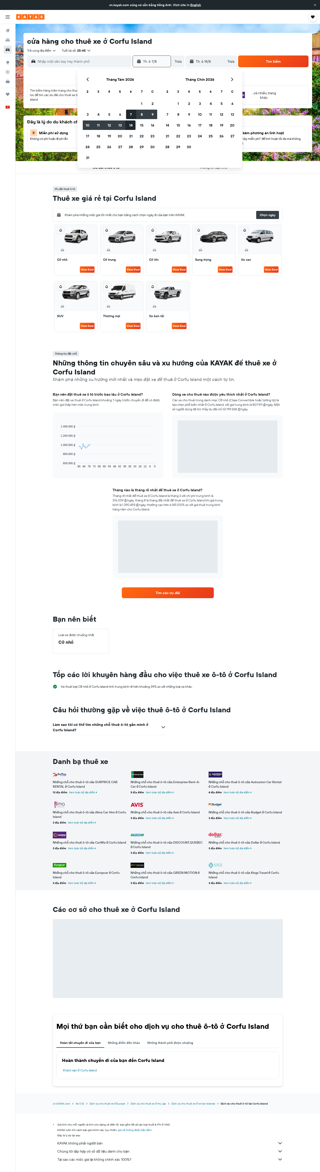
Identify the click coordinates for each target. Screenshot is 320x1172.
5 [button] (109, 114)
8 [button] (142, 114)
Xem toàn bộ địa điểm (82, 792)
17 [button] (87, 136)
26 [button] (109, 147)
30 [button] (152, 147)
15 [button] (141, 125)
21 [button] (131, 136)
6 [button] (120, 114)
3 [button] (88, 114)
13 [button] (120, 125)
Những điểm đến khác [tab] (124, 1043)
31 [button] (87, 157)
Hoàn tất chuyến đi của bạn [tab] (80, 1043)
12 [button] (109, 125)
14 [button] (131, 125)
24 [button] (87, 147)
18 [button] (98, 136)
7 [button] (131, 114)
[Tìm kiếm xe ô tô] (8, 49)
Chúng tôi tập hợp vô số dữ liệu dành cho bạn (170, 1151)
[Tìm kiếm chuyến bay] (8, 30)
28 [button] (131, 147)
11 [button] (98, 125)
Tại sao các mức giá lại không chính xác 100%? (170, 1159)
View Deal (87, 269)
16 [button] (152, 125)
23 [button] (152, 136)
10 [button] (88, 125)
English (195, 5)
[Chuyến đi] (8, 94)
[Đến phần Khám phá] (8, 62)
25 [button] (98, 147)
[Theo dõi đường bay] (8, 71)
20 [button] (120, 136)
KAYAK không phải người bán (170, 1143)
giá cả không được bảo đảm (135, 1130)
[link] (168, 592)
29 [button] (142, 147)
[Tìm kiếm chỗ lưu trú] (8, 40)
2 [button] (153, 103)
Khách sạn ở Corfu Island (80, 1070)
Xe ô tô (80, 1103)
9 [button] (153, 114)
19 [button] (109, 136)
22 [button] (142, 136)
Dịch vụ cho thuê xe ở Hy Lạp (148, 1103)
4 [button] (98, 114)
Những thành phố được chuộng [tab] (170, 1043)
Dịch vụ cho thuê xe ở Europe (107, 1103)
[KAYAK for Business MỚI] (8, 81)
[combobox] (41, 50)
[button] (315, 5)
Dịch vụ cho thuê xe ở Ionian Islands (193, 1103)
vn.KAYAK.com (61, 1103)
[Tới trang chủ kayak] (30, 17)
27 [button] (120, 147)
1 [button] (141, 103)
